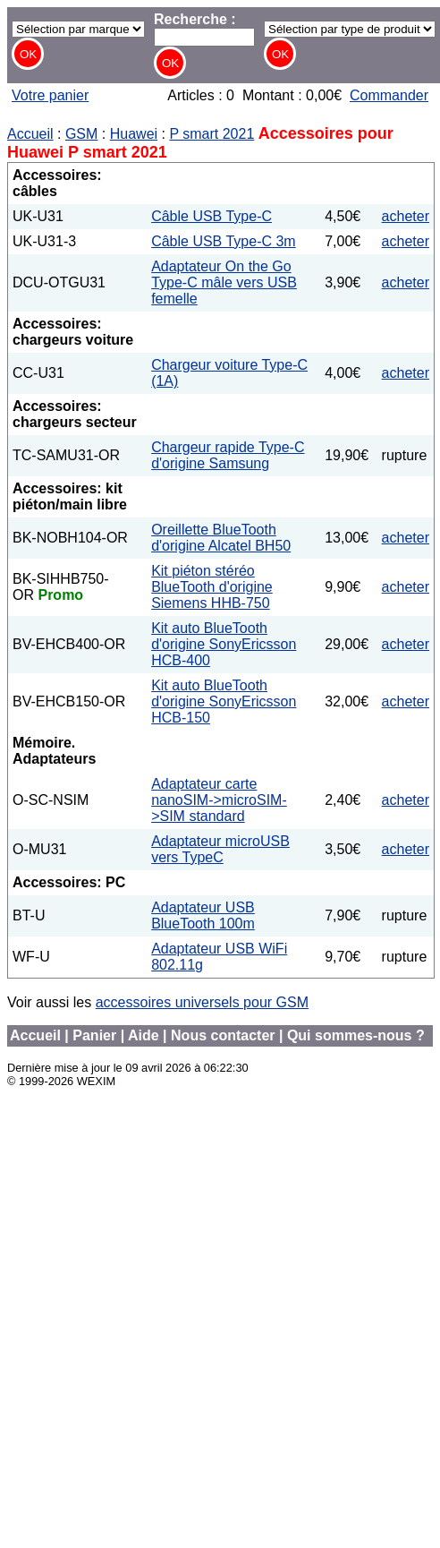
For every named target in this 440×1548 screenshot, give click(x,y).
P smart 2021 (211, 133)
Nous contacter (223, 1035)
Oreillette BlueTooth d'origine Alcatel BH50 (221, 537)
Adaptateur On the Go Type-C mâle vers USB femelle (224, 282)
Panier (94, 1035)
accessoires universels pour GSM (202, 1002)
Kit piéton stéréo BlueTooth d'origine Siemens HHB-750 (212, 587)
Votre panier (50, 95)
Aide (143, 1035)
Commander (389, 95)
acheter (405, 216)
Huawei (133, 133)
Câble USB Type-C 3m (223, 241)
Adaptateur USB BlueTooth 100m (203, 915)
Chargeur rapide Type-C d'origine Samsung (227, 455)
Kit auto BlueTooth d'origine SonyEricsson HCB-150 (223, 701)
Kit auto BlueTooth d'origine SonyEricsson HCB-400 (223, 644)
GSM (81, 133)
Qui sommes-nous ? (356, 1035)
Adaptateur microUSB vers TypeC (220, 849)
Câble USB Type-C (211, 216)
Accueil (30, 133)
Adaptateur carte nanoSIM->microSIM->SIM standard (219, 800)
